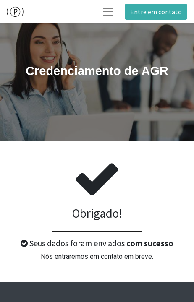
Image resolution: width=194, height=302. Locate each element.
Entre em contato (156, 12)
